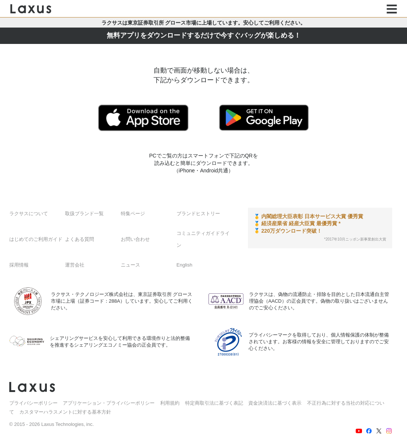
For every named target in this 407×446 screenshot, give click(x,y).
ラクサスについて (28, 213)
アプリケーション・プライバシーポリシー (109, 403)
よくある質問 (79, 239)
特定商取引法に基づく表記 (214, 403)
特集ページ (133, 213)
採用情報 (19, 265)
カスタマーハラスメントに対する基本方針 (65, 412)
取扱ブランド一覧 (84, 213)
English (185, 265)
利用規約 (170, 403)
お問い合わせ (135, 239)
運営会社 (74, 265)
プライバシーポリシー (33, 403)
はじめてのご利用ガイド (35, 239)
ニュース (130, 265)
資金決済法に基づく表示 (274, 403)
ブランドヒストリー (198, 213)
